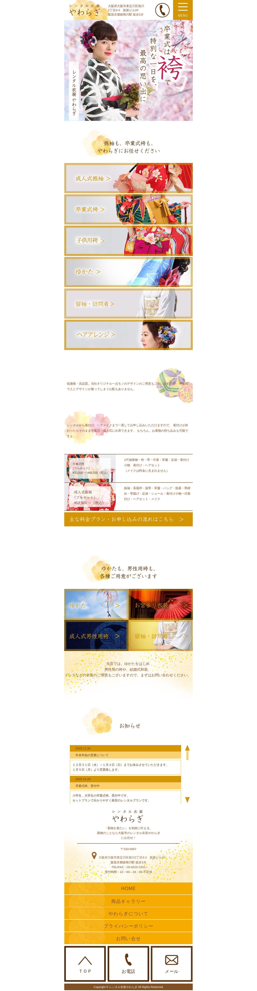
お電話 (128, 964)
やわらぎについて (128, 913)
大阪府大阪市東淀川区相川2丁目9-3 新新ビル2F (128, 857)
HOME (128, 888)
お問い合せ (128, 938)
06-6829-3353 (136, 867)
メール (171, 964)
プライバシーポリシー (129, 926)
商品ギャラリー (128, 901)
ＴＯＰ (85, 965)
